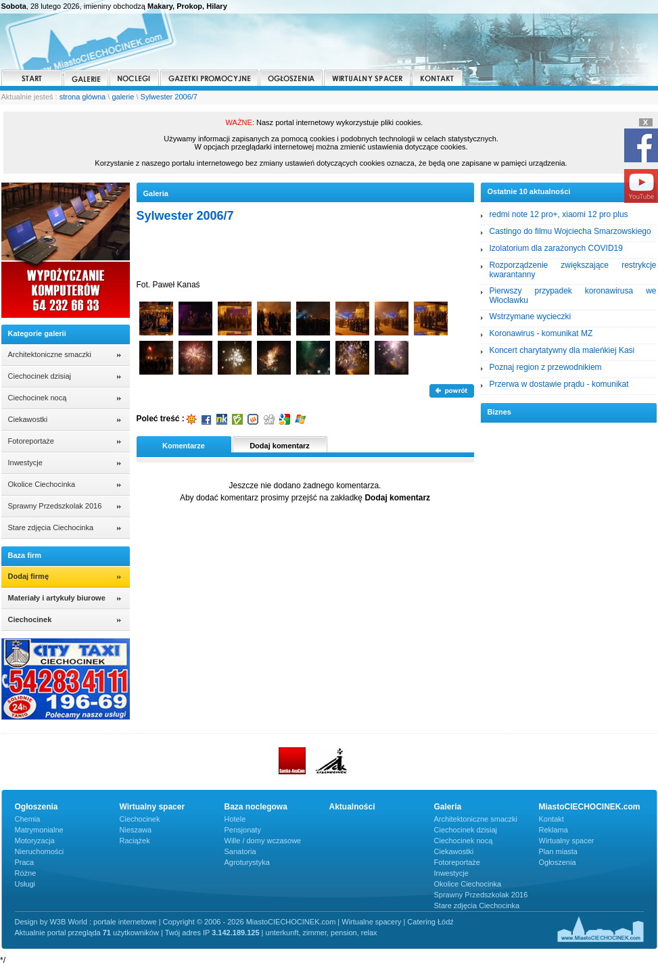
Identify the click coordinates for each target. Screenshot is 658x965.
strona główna (83, 97)
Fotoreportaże (31, 441)
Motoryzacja (35, 841)
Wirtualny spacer (566, 841)
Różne (26, 873)
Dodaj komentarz (280, 446)
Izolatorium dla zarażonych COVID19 (556, 248)
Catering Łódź (430, 922)
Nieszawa (136, 830)
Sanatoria (240, 851)
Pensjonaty (243, 830)
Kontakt (551, 819)
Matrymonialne (39, 830)
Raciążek (135, 841)
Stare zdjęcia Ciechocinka (51, 527)
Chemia (28, 819)
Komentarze (183, 446)
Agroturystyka (247, 862)
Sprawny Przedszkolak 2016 (55, 506)
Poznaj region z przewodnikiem (546, 367)
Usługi (25, 884)
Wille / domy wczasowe (263, 841)
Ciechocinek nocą (37, 398)
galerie (123, 97)
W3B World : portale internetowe (102, 922)
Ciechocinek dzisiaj (40, 376)
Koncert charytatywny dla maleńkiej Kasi (562, 350)
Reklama (553, 830)
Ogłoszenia (557, 862)
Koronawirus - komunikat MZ (541, 333)
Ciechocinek (140, 819)
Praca (24, 862)
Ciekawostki (28, 419)
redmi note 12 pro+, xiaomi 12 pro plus (559, 214)
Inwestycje (25, 462)
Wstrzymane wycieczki (530, 316)
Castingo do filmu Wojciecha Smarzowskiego (570, 231)
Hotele (235, 819)
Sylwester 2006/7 (169, 97)
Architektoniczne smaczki (50, 354)
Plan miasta (558, 851)
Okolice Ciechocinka (42, 484)
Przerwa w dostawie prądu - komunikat (559, 384)
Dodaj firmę (28, 576)
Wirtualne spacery (371, 922)
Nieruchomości (39, 851)
